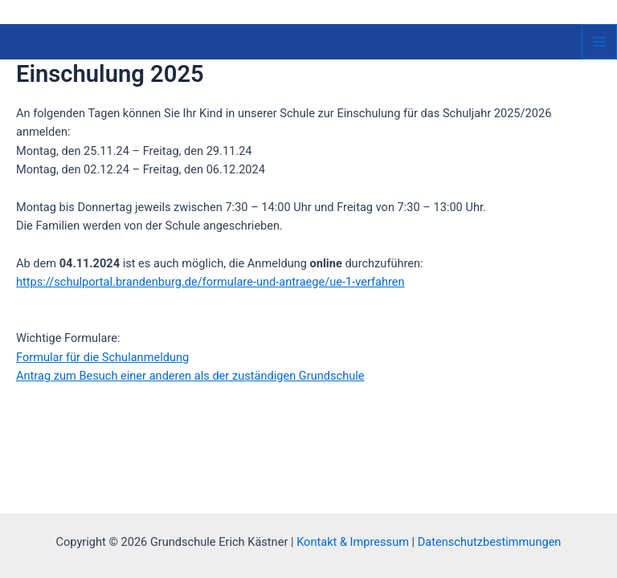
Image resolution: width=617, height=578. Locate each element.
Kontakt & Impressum (352, 542)
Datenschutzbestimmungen (490, 542)
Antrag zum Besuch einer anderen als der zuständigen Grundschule (190, 375)
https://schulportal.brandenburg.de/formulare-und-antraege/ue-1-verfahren (210, 282)
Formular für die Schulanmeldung (102, 357)
